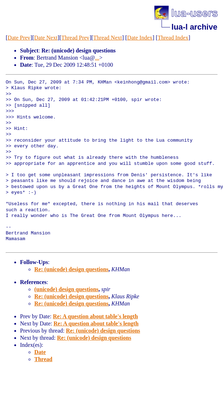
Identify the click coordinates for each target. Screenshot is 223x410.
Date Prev (19, 38)
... (97, 58)
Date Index (140, 38)
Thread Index (173, 38)
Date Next (46, 38)
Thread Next (107, 38)
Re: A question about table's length (95, 316)
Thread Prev (75, 38)
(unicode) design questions (66, 289)
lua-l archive (194, 26)
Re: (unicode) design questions (71, 269)
